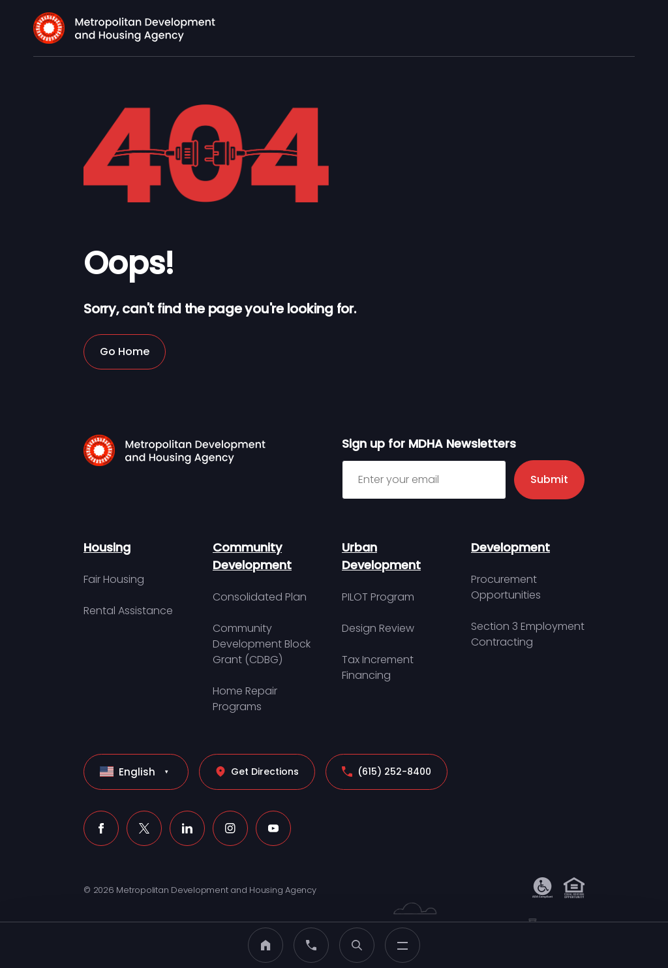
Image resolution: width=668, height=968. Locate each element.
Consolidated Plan (260, 596)
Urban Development (381, 556)
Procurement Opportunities (506, 587)
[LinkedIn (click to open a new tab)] (187, 828)
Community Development (252, 556)
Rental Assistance (128, 610)
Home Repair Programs (245, 698)
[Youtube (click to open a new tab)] (273, 828)
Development (510, 547)
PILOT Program (378, 596)
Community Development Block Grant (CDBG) (262, 644)
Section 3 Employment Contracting (527, 634)
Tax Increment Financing (378, 667)
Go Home (124, 351)
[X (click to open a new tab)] (144, 828)
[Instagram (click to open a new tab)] (230, 828)
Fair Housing (114, 579)
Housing (107, 547)
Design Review (378, 628)
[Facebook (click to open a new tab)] (101, 828)
